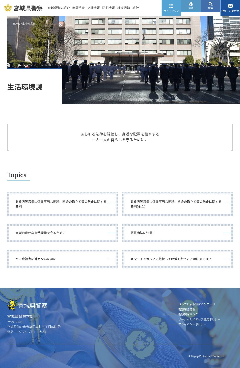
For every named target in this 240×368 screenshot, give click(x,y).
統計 (135, 7)
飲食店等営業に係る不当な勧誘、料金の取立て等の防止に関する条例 (60, 204)
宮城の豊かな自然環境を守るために (40, 232)
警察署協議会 (186, 309)
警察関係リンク (188, 314)
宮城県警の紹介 (59, 7)
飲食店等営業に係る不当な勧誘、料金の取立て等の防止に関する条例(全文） (176, 204)
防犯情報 (108, 7)
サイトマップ (171, 11)
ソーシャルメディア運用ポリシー (199, 319)
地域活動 (123, 7)
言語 (191, 11)
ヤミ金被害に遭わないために (35, 258)
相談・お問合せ (230, 11)
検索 (210, 11)
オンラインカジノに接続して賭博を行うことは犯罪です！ (171, 258)
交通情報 (93, 7)
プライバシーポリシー (192, 324)
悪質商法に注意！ (143, 232)
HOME (16, 23)
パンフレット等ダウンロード (196, 304)
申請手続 (78, 7)
